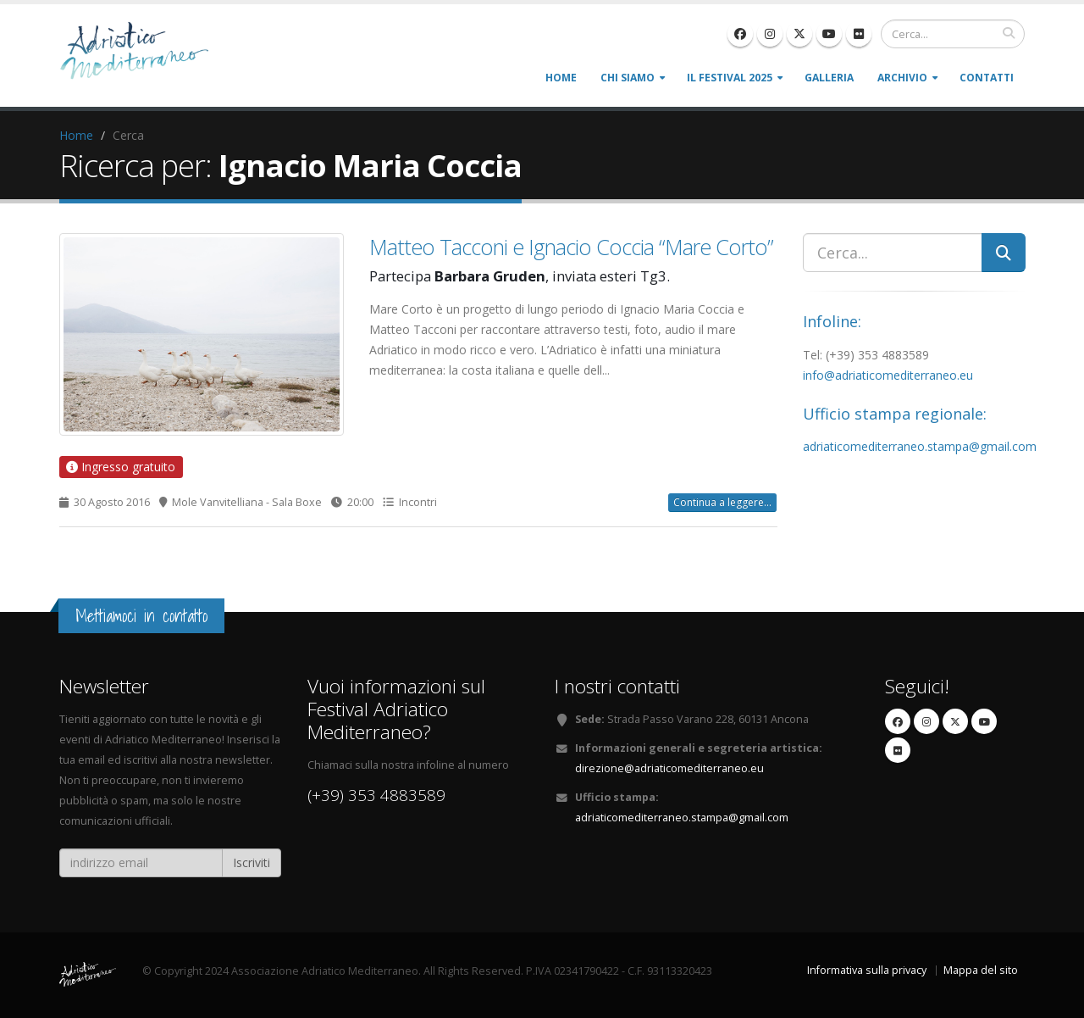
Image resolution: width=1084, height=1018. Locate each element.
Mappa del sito (980, 970)
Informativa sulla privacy (866, 970)
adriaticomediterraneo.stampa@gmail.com (920, 446)
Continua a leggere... (722, 502)
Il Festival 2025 (729, 77)
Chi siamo (627, 77)
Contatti (987, 77)
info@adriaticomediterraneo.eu (888, 375)
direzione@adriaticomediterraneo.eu (669, 768)
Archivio (902, 77)
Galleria (829, 77)
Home (561, 77)
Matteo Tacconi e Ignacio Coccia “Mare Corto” (571, 246)
